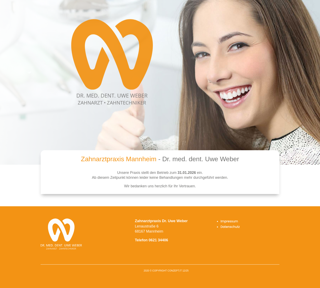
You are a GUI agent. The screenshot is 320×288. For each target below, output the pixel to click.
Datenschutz (230, 227)
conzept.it (175, 270)
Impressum (229, 221)
